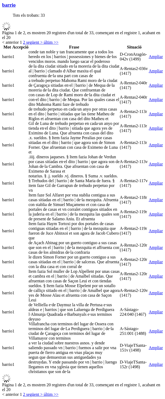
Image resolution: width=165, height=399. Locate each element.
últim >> (51, 42)
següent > (34, 42)
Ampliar (156, 56)
